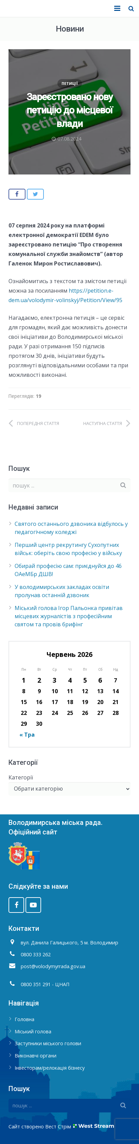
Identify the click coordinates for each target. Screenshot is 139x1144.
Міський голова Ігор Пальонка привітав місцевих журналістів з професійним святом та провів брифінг (69, 616)
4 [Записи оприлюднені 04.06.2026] (70, 680)
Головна (24, 1019)
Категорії (20, 777)
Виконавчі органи (35, 1055)
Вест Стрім (58, 1126)
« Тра (27, 734)
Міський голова (33, 1031)
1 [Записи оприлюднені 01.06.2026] (23, 680)
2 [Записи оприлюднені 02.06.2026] (39, 680)
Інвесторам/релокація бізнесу (50, 1068)
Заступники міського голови (48, 1043)
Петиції (70, 83)
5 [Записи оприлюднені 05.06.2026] (85, 680)
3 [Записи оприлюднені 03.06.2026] (54, 680)
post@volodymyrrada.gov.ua (53, 966)
